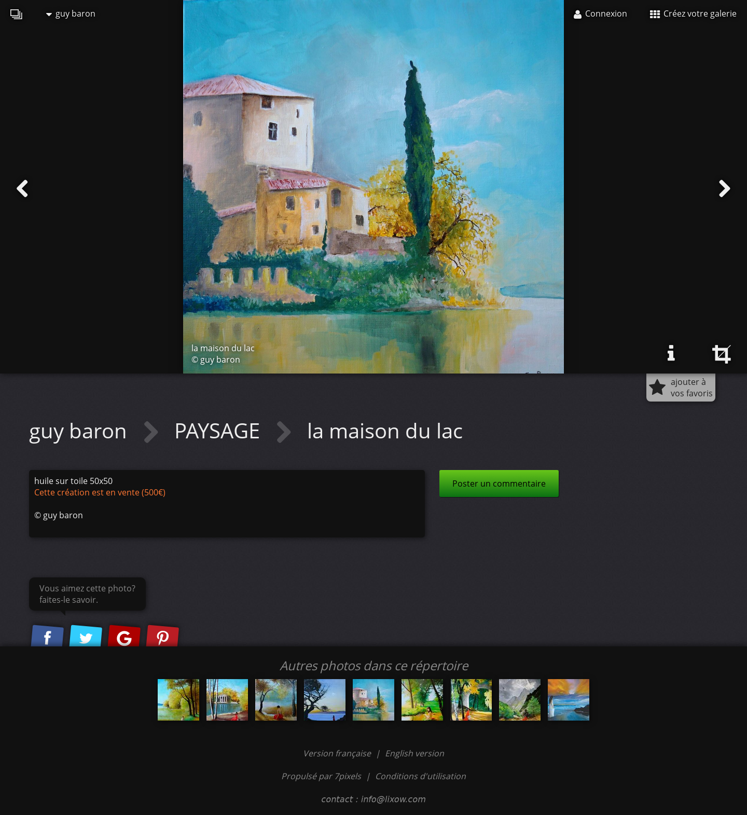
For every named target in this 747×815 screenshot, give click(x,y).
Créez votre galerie (693, 13)
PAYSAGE (219, 430)
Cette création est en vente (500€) (99, 492)
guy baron (70, 13)
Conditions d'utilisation (420, 776)
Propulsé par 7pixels (321, 776)
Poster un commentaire (499, 483)
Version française (338, 753)
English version (414, 753)
